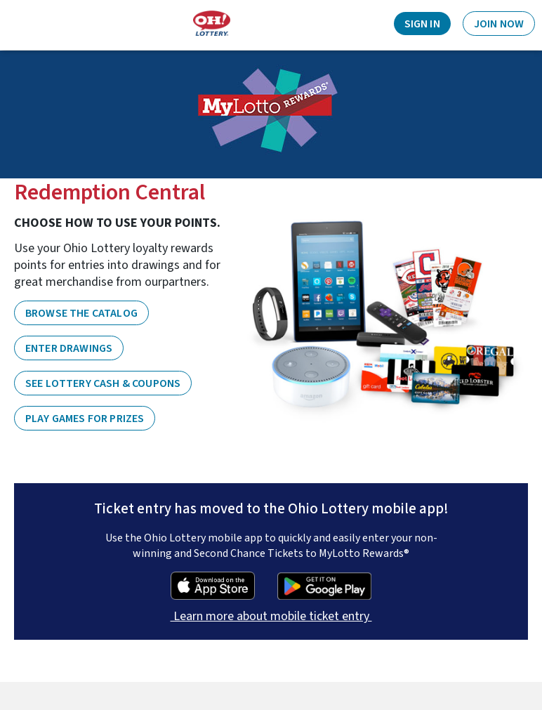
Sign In (422, 24)
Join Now (499, 24)
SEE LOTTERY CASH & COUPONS (102, 383)
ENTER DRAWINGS (68, 348)
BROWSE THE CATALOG (81, 313)
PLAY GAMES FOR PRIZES (84, 418)
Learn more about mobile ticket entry (271, 616)
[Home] (211, 24)
